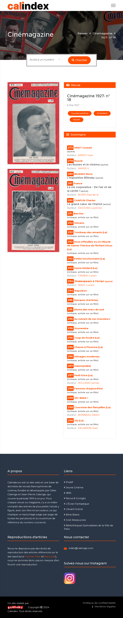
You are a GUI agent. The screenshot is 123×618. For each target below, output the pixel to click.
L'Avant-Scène (73, 509)
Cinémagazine (102, 33)
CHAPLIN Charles (84, 200)
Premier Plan (33, 556)
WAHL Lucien (86, 285)
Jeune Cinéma (73, 487)
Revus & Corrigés (75, 498)
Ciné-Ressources (75, 519)
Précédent (102, 113)
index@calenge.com (81, 548)
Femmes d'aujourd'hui (88, 388)
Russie (78, 160)
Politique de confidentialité (99, 602)
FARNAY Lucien (87, 275)
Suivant (76, 119)
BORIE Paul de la (88, 194)
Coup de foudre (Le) (86, 337)
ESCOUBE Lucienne (90, 207)
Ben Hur (79, 213)
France (78, 183)
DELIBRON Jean (88, 428)
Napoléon (80, 290)
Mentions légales (105, 606)
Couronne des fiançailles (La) (92, 407)
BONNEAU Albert (88, 414)
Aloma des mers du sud (89, 309)
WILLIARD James (88, 382)
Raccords (49, 556)
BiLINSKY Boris (83, 173)
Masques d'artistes (86, 300)
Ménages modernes (87, 356)
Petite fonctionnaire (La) (89, 258)
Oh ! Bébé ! (81, 397)
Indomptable (82, 365)
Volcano (79, 222)
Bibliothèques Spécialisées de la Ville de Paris (88, 527)
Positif (68, 482)
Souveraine (81, 328)
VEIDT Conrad (83, 147)
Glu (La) (79, 420)
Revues (82, 33)
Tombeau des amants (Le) (90, 232)
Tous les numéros (79, 113)
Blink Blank (71, 514)
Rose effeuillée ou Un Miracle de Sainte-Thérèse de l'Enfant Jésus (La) (89, 245)
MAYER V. (83, 168)
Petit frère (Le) (83, 375)
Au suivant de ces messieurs (92, 318)
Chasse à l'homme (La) (88, 347)
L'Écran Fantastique (76, 503)
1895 (67, 492)
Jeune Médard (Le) (85, 268)
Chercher (79, 60)
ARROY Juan (85, 155)
